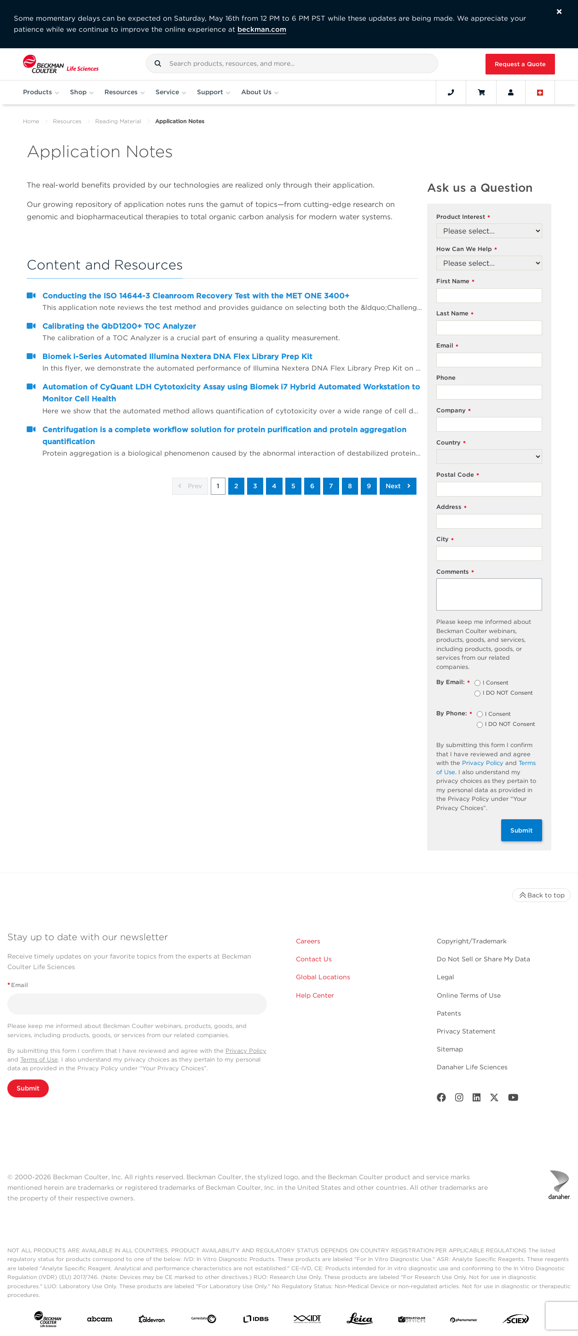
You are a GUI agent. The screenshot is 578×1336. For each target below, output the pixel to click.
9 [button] (369, 486)
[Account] (511, 92)
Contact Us (314, 959)
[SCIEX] (516, 1321)
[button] (158, 63)
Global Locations (323, 977)
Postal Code (457, 475)
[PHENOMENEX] (464, 1321)
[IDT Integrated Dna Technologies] (308, 1321)
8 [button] (350, 486)
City (445, 539)
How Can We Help (466, 249)
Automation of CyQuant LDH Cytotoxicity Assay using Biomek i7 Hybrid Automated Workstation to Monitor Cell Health (231, 393)
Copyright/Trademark (472, 941)
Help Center (315, 995)
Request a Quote (520, 64)
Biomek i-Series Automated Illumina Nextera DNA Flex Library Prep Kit (177, 356)
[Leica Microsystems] (360, 1321)
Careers (308, 941)
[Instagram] (459, 1099)
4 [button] (274, 486)
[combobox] (292, 63)
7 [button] (331, 486)
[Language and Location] (540, 92)
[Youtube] (513, 1099)
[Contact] (451, 92)
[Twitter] (494, 1099)
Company (453, 411)
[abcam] (100, 1321)
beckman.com (261, 29)
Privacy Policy (482, 762)
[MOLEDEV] (412, 1321)
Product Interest (463, 217)
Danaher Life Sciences (472, 1067)
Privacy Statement (466, 1031)
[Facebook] (441, 1099)
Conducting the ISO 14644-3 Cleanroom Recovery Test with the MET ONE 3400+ (195, 295)
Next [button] (398, 486)
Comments (455, 572)
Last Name (455, 314)
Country (451, 443)
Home (31, 121)
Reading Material (118, 121)
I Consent (496, 683)
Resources (67, 121)
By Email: (453, 682)
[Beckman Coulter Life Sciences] (60, 64)
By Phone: (454, 714)
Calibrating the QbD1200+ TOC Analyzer (119, 326)
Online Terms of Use (469, 995)
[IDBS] (256, 1321)
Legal (445, 977)
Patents (449, 1013)
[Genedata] (204, 1321)
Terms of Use (39, 1059)
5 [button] (293, 486)
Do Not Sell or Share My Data (483, 959)
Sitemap (450, 1049)
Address (451, 507)
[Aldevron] (152, 1321)
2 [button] (236, 486)
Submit (521, 830)
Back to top (541, 895)
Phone (446, 377)
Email (447, 346)
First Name (455, 281)
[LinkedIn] (477, 1099)
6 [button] (312, 486)
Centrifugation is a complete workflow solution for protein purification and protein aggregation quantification (224, 435)
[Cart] (481, 92)
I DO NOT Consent (508, 693)
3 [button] (255, 486)
